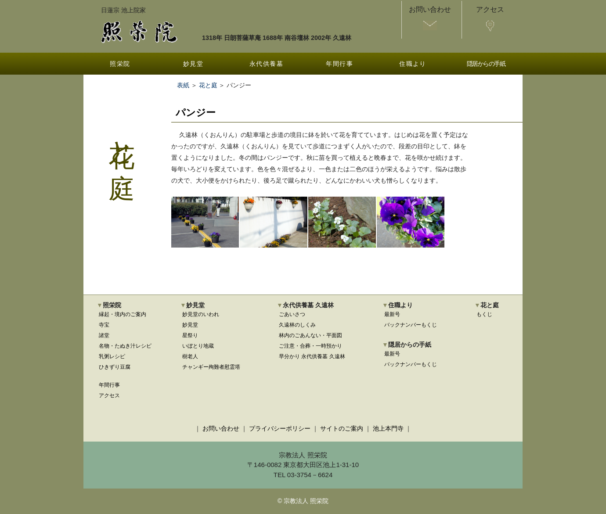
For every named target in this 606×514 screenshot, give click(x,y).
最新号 (392, 314)
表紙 (183, 85)
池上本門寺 (388, 428)
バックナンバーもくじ (410, 325)
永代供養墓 (266, 63)
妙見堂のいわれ (200, 314)
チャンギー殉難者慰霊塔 (211, 367)
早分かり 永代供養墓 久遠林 (312, 356)
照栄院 (120, 63)
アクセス (109, 395)
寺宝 (104, 325)
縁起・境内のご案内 (122, 314)
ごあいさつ (292, 314)
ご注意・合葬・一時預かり (310, 346)
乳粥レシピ (112, 356)
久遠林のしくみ (297, 325)
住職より (412, 63)
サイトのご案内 (341, 428)
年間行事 (339, 63)
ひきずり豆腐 (114, 367)
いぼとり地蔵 (198, 346)
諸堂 (104, 335)
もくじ (484, 314)
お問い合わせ (220, 428)
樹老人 (190, 356)
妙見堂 (193, 63)
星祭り (190, 335)
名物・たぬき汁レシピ (125, 346)
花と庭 (208, 85)
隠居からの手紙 (486, 63)
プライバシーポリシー (279, 428)
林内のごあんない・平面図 (310, 335)
